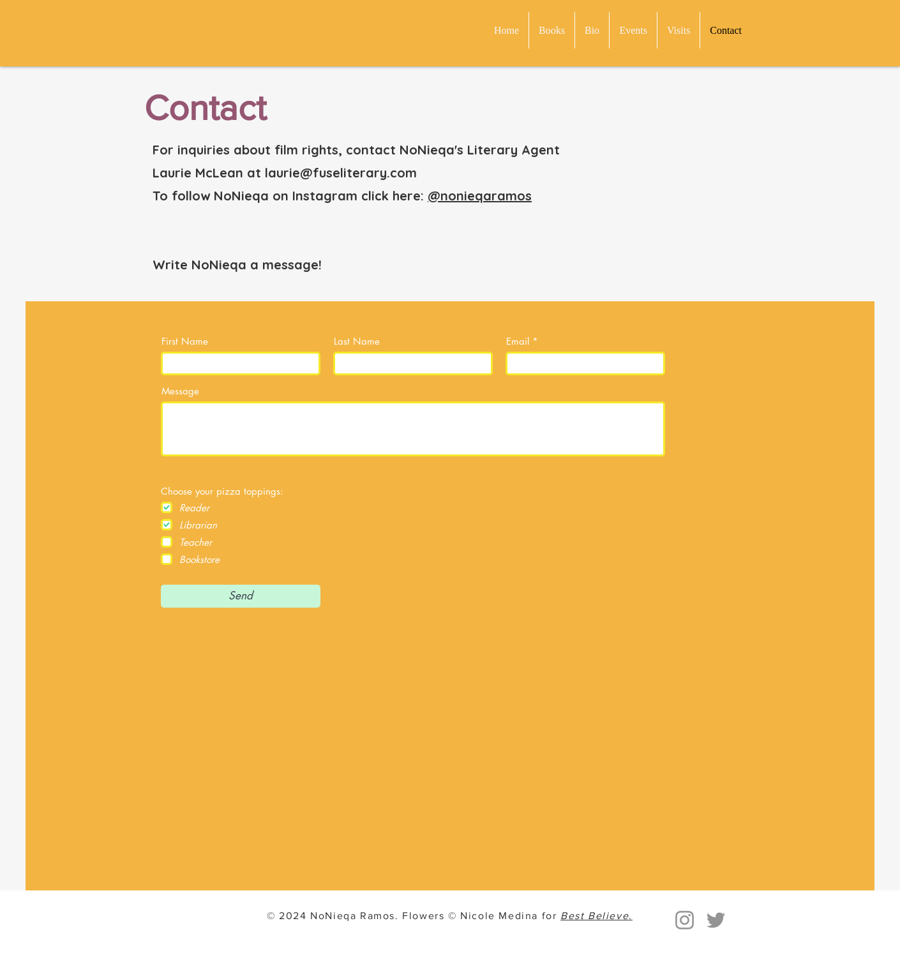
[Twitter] (715, 920)
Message (180, 391)
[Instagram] (684, 920)
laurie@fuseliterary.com (341, 173)
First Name (184, 341)
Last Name (357, 341)
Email (517, 341)
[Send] (240, 596)
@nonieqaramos (480, 196)
